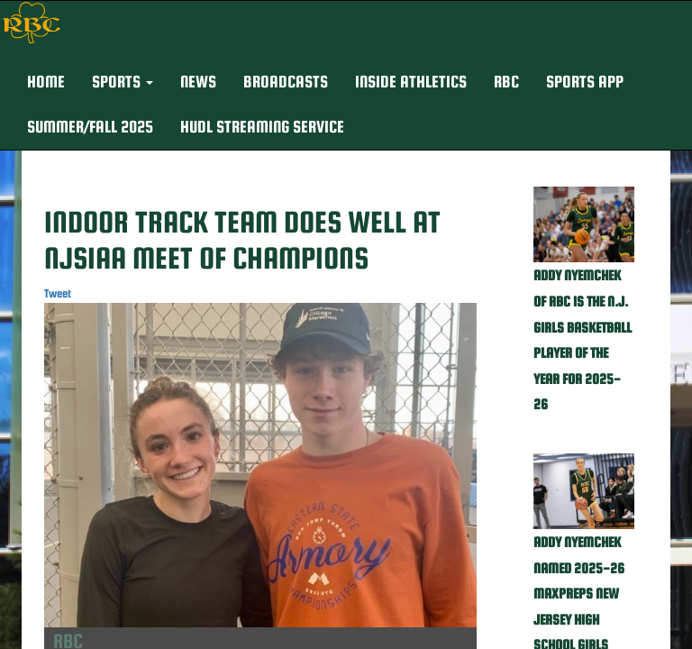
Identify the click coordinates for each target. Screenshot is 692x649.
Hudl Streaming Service (262, 126)
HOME (46, 81)
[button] (122, 82)
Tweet (57, 293)
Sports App (585, 81)
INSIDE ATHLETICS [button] (411, 81)
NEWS (198, 81)
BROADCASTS (285, 81)
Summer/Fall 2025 (90, 126)
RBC (506, 81)
